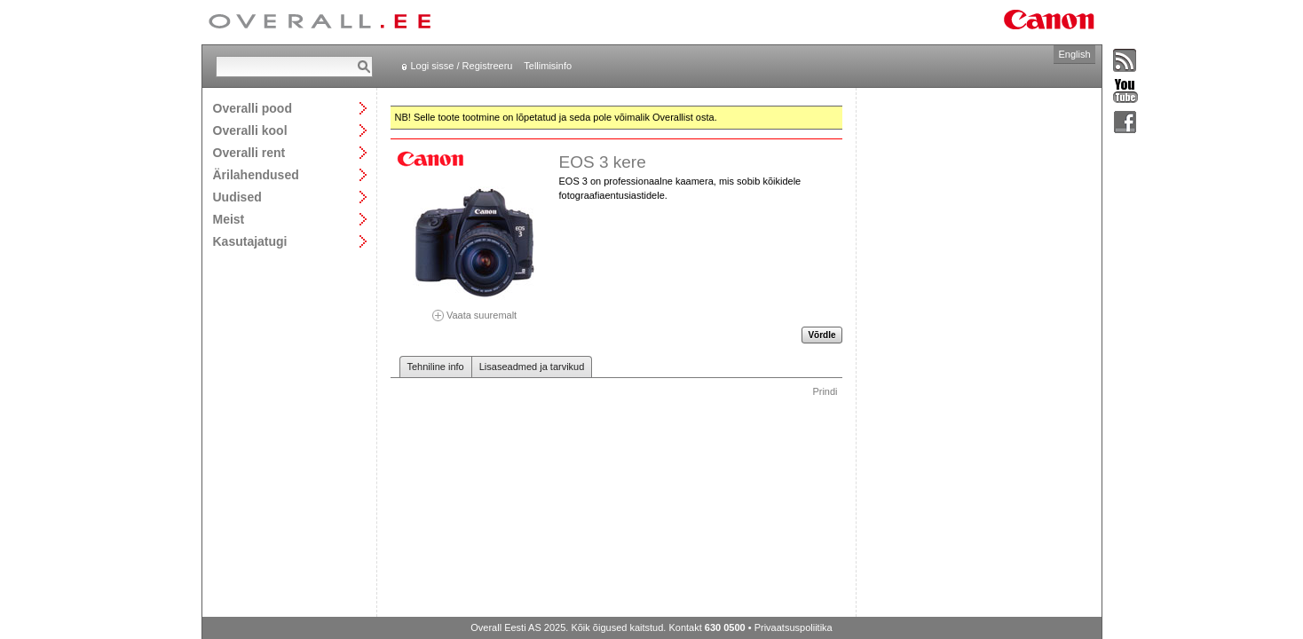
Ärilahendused (256, 174)
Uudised (237, 196)
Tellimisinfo (548, 65)
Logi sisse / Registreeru (462, 65)
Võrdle (821, 335)
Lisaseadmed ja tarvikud (532, 366)
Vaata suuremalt (475, 309)
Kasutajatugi (250, 241)
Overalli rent (249, 152)
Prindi (824, 391)
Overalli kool (250, 130)
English (1074, 54)
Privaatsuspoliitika (793, 627)
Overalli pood (252, 107)
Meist (229, 218)
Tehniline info (435, 366)
